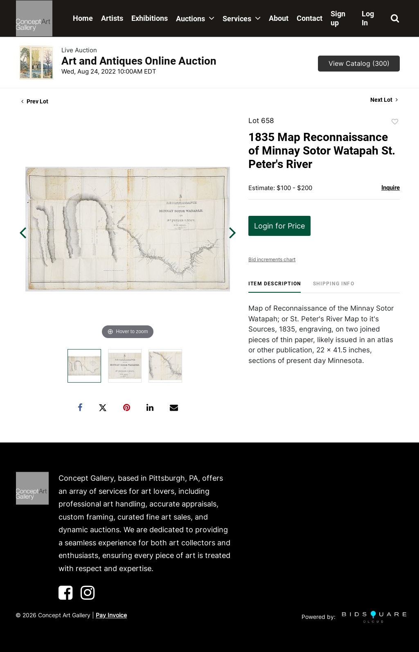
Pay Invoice (111, 615)
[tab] (274, 287)
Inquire (390, 187)
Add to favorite (395, 121)
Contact (309, 18)
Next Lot (384, 99)
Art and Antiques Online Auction (138, 61)
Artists (112, 18)
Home (83, 18)
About (278, 18)
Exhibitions (149, 18)
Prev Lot (34, 101)
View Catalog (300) (359, 63)
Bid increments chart (271, 259)
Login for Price (279, 226)
